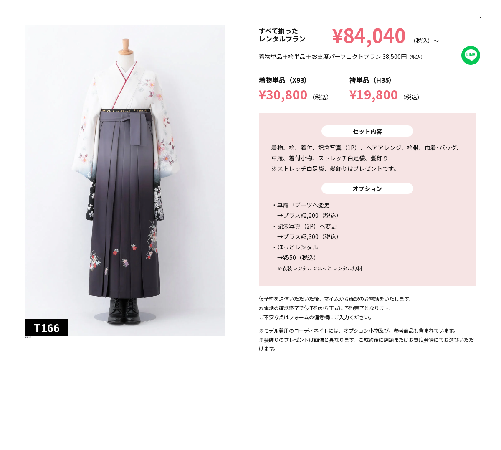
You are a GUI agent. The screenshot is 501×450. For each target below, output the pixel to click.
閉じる (470, 27)
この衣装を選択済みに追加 (199, 428)
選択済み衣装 (431, 429)
